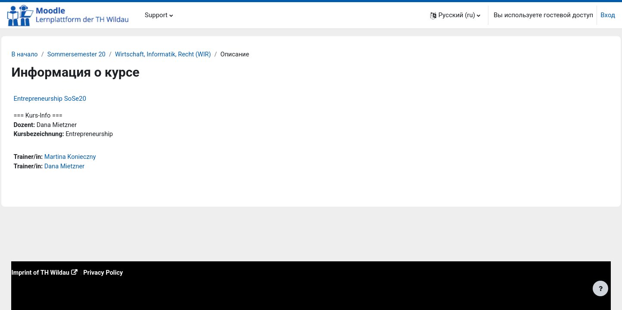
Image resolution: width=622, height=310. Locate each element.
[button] (455, 15)
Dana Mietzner (85, 168)
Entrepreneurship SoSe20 (69, 99)
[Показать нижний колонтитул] (600, 288)
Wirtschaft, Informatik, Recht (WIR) (187, 55)
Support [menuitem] (156, 15)
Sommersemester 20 (98, 55)
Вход (607, 15)
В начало (44, 55)
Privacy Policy (125, 272)
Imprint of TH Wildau (61, 272)
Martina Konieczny (91, 158)
